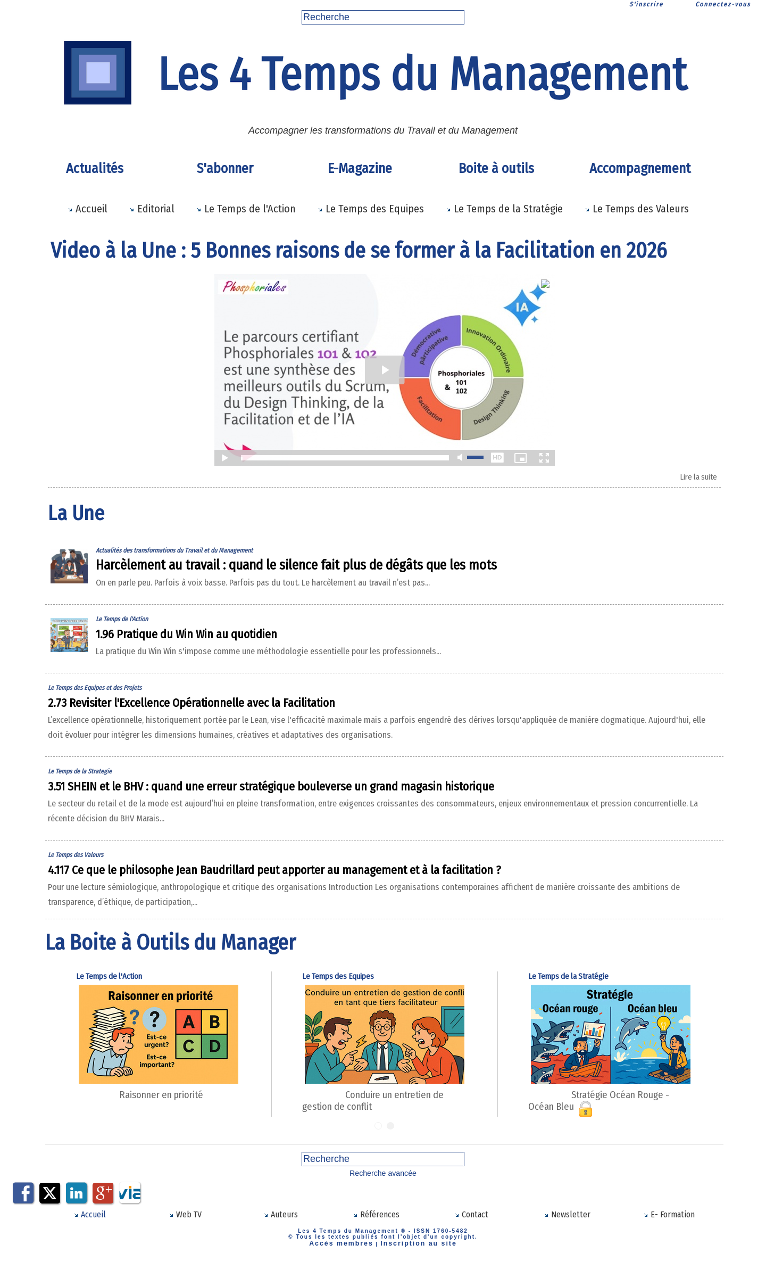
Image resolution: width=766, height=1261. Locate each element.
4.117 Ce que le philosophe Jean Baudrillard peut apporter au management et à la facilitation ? (368, 889)
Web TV (185, 1219)
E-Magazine (360, 168)
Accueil (87, 208)
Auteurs (280, 1219)
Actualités (94, 168)
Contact (471, 1219)
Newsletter (566, 1219)
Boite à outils (496, 168)
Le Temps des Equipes (371, 208)
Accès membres (348, 1246)
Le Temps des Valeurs (637, 208)
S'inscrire (646, 4)
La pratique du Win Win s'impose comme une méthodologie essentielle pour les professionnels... (350, 655)
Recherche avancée (383, 1179)
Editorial (151, 208)
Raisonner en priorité (147, 1112)
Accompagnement (639, 168)
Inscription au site (412, 1246)
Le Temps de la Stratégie (504, 208)
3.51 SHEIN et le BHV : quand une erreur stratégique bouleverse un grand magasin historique (362, 805)
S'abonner (225, 168)
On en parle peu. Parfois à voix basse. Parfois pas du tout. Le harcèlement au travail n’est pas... (346, 586)
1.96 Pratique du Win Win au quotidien (225, 638)
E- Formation (669, 1219)
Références (375, 1219)
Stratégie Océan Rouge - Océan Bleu (619, 1112)
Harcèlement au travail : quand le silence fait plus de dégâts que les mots (345, 569)
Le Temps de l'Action (246, 208)
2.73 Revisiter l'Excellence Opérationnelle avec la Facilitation (254, 706)
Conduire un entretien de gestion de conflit (402, 1112)
